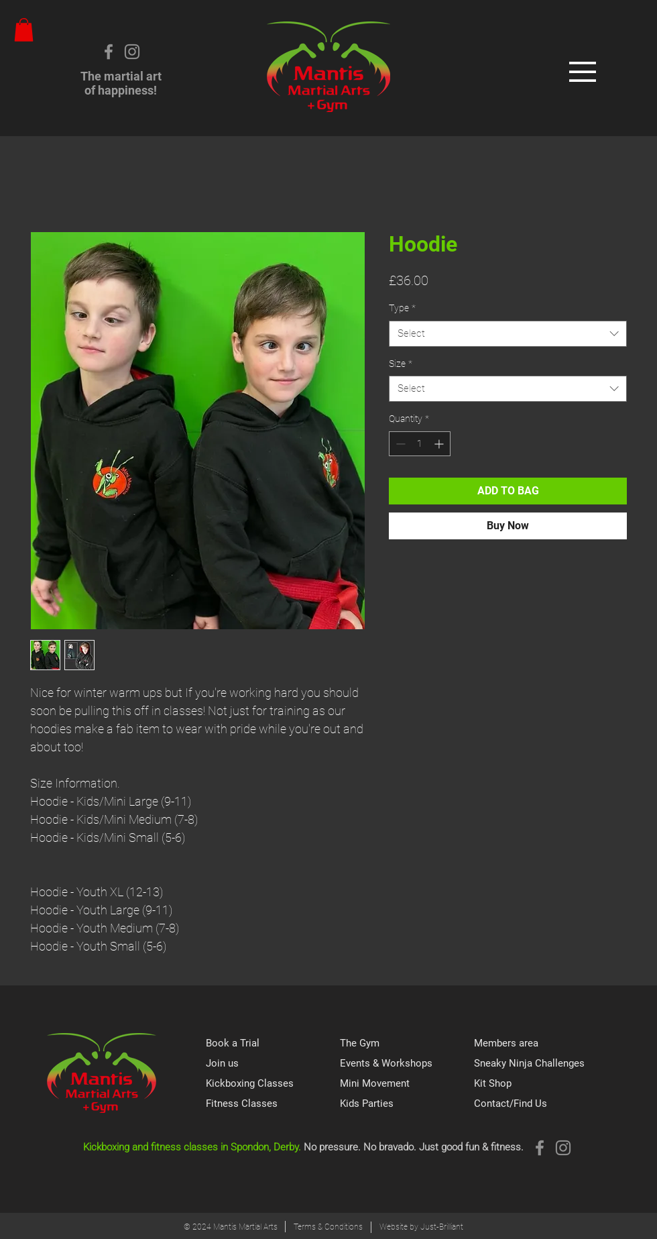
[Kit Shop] (541, 1083)
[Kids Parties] (407, 1103)
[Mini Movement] (407, 1083)
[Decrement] (399, 443)
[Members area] (541, 1043)
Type (402, 308)
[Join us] (273, 1063)
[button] (24, 30)
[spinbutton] (420, 443)
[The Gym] (407, 1043)
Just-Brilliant (441, 1227)
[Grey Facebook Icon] (109, 52)
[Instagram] (132, 52)
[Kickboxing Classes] (273, 1083)
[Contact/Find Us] (541, 1103)
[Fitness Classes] (273, 1103)
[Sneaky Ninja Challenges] (541, 1063)
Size (400, 363)
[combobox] (508, 334)
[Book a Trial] (273, 1043)
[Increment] (440, 443)
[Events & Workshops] (407, 1063)
